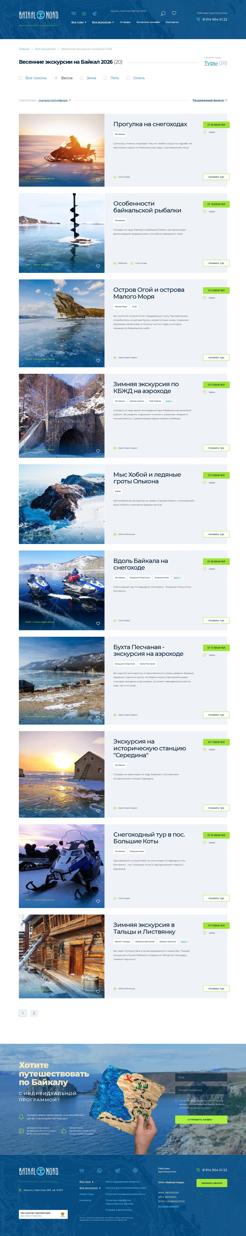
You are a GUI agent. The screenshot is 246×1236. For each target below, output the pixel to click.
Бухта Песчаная (147, 664)
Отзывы (125, 22)
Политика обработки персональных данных (119, 1202)
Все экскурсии (101, 22)
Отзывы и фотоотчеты (118, 1209)
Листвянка (120, 134)
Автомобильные (126, 534)
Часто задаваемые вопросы (122, 1181)
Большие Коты (162, 577)
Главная (24, 49)
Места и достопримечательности (125, 1187)
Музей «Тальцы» (123, 941)
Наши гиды (86, 1194)
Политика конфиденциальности (125, 1194)
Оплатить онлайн (148, 22)
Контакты (172, 22)
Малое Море (121, 306)
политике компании (200, 1107)
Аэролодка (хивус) (127, 357)
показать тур (216, 176)
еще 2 (177, 577)
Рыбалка (122, 263)
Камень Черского (168, 941)
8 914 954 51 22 (215, 19)
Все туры (77, 22)
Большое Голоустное (140, 577)
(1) (210, 100)
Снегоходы (124, 177)
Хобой (118, 491)
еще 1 (168, 401)
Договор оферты (168, 1206)
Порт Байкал (155, 401)
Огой (134, 306)
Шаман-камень (137, 401)
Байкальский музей (145, 941)
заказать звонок (211, 1183)
